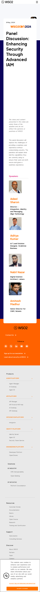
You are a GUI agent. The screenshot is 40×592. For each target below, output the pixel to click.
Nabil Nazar (17, 272)
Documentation (14, 510)
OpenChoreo (13, 455)
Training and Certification (17, 525)
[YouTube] (21, 346)
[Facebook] (6, 346)
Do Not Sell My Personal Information (22, 583)
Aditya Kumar (14, 237)
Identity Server (14, 434)
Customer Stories (15, 507)
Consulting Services (15, 539)
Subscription (13, 536)
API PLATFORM (11, 396)
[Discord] (27, 346)
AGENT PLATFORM (12, 378)
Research (12, 522)
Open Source (13, 519)
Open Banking (15, 476)
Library (11, 516)
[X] (11, 346)
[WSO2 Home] (7, 2)
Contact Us (10, 335)
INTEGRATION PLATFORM (15, 417)
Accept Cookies (22, 588)
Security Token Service (16, 440)
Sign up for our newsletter (14, 353)
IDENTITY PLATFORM (13, 429)
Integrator (12, 422)
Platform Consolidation (18, 485)
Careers (11, 558)
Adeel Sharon (14, 200)
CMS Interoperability (17, 472)
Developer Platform (15, 452)
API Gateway (13, 411)
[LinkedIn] (16, 346)
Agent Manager (14, 383)
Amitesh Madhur (15, 302)
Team (11, 555)
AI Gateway (13, 387)
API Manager (13, 401)
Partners (11, 552)
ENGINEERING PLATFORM (15, 447)
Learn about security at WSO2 (16, 357)
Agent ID (12, 390)
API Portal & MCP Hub (16, 404)
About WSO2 (13, 549)
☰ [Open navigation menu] (37, 2)
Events (11, 513)
